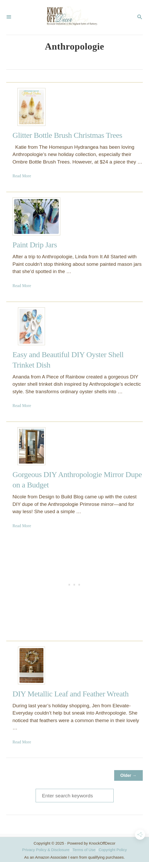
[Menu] (9, 17)
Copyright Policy (113, 849)
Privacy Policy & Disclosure (45, 849)
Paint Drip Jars (34, 244)
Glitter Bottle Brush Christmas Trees (67, 135)
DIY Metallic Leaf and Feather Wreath (70, 693)
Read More (21, 176)
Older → (128, 775)
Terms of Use (84, 849)
